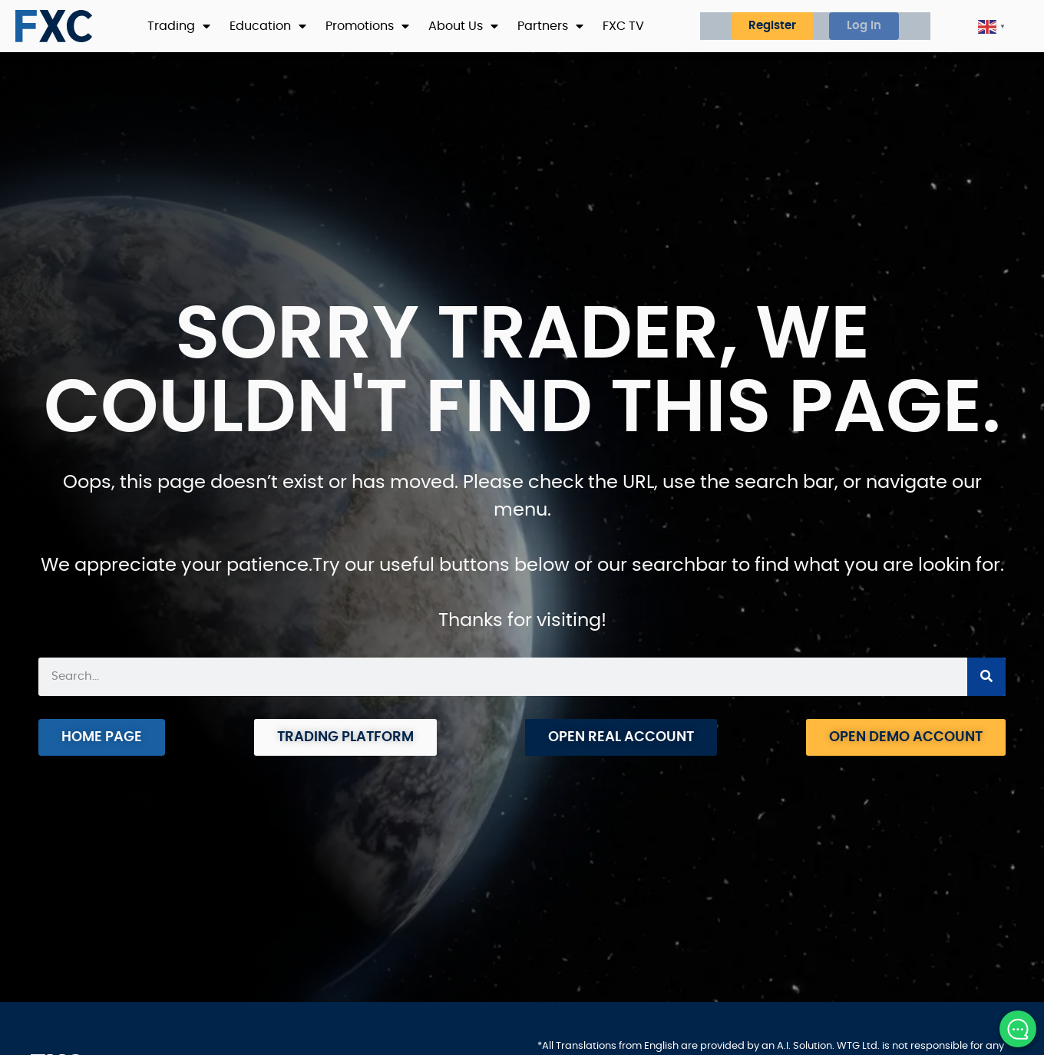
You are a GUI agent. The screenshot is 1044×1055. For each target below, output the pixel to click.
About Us (463, 26)
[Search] (986, 677)
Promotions (367, 26)
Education (268, 26)
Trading (178, 26)
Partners (550, 26)
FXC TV (623, 26)
